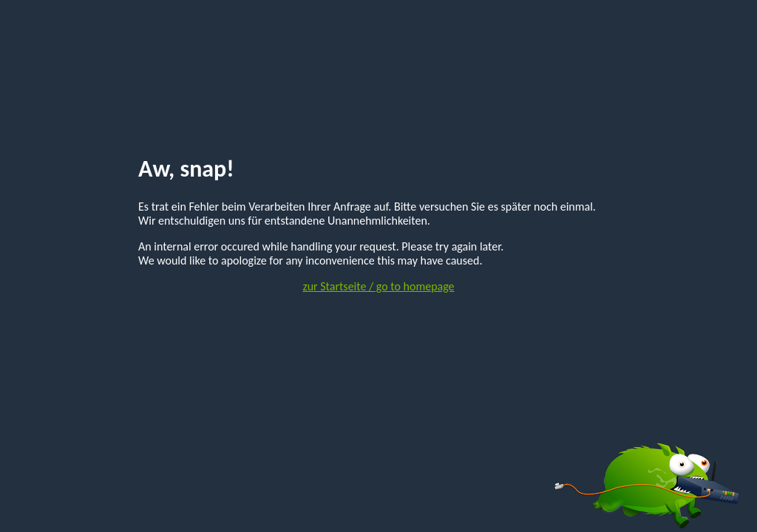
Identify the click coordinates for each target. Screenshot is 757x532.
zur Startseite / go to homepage (378, 286)
